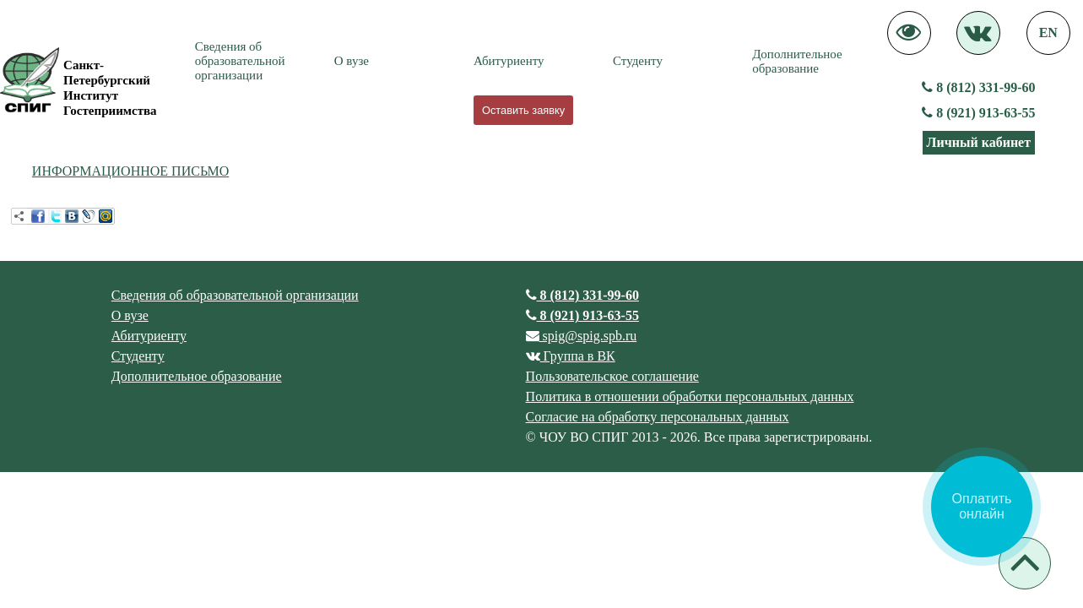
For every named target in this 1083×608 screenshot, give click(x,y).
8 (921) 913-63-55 (978, 113)
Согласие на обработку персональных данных (657, 417)
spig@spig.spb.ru (581, 335)
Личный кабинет (979, 142)
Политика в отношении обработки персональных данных (690, 396)
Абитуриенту (509, 61)
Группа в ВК (570, 356)
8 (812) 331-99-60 (978, 87)
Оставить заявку (523, 110)
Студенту (638, 61)
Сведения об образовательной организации (240, 61)
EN (1048, 32)
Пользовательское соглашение (612, 376)
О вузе (351, 61)
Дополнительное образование (797, 61)
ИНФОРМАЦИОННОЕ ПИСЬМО (130, 171)
